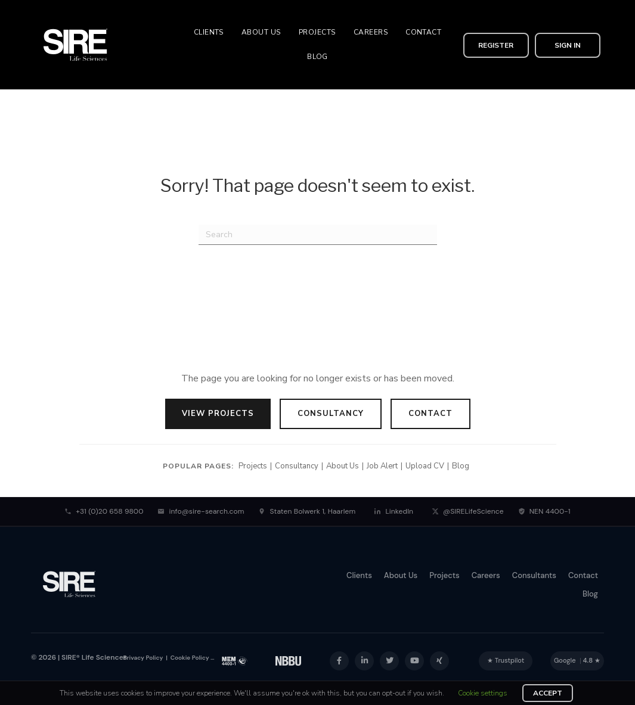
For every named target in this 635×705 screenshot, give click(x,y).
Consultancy (331, 413)
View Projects (218, 413)
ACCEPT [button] (547, 693)
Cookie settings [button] (482, 693)
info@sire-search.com (200, 511)
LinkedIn (393, 511)
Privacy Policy (143, 657)
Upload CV (424, 466)
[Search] (318, 235)
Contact (430, 413)
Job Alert (382, 466)
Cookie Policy (189, 657)
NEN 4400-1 (544, 511)
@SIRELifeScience (468, 511)
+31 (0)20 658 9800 (103, 511)
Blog (460, 466)
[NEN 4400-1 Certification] (234, 660)
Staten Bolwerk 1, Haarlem (306, 511)
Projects (252, 466)
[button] (496, 45)
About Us (342, 466)
